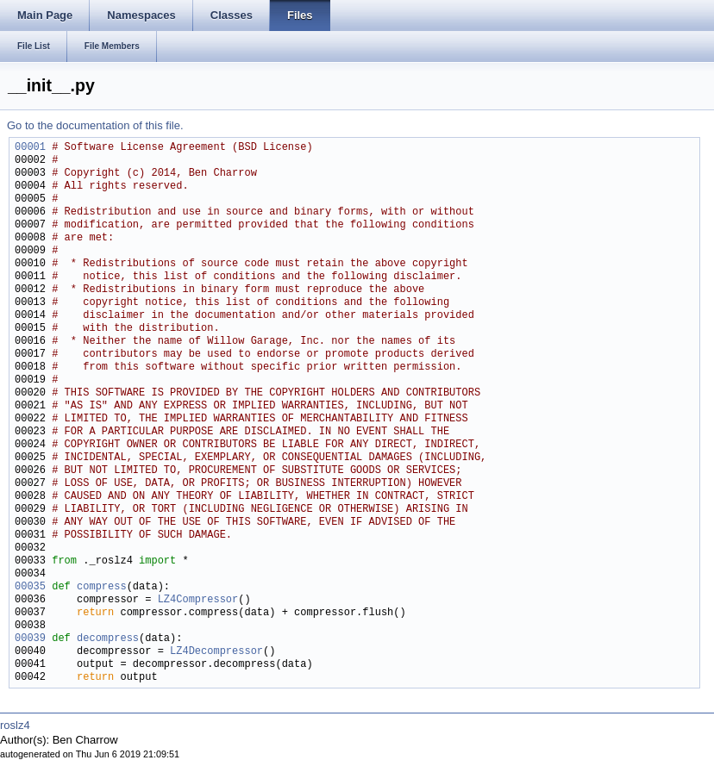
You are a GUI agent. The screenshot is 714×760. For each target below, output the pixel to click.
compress (102, 587)
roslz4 (15, 725)
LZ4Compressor (198, 600)
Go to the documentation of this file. (95, 125)
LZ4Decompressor (216, 652)
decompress (108, 639)
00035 (30, 587)
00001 (30, 147)
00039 (30, 639)
